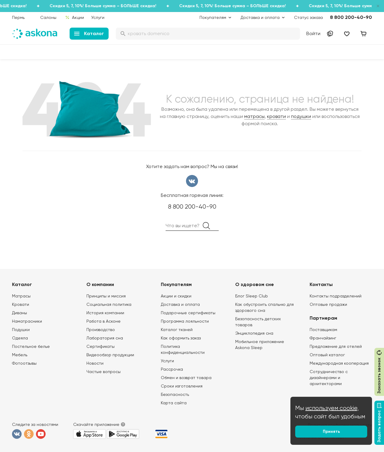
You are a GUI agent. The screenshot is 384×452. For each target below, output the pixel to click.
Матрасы (21, 296)
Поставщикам (323, 329)
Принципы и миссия (106, 296)
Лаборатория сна (104, 338)
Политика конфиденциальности (183, 349)
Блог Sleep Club (251, 296)
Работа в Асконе (103, 321)
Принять (331, 431)
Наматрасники (27, 321)
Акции (74, 17)
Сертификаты (100, 346)
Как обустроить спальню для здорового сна (264, 307)
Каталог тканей (177, 329)
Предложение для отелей (336, 346)
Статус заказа (308, 17)
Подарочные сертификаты (188, 312)
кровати (276, 116)
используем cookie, (332, 408)
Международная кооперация (339, 363)
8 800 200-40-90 (351, 17)
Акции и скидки (176, 296)
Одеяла (20, 338)
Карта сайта (174, 402)
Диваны (19, 312)
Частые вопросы (103, 371)
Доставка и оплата (180, 304)
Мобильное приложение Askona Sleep (259, 344)
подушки (301, 116)
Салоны (48, 17)
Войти (313, 33)
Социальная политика (108, 304)
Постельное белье (31, 346)
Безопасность (175, 394)
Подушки (21, 329)
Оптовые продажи (328, 304)
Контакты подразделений (336, 296)
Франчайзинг (323, 338)
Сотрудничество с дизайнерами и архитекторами (329, 377)
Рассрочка (172, 369)
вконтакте (192, 181)
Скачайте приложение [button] (96, 424)
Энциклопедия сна (254, 333)
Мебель (19, 354)
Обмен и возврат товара (186, 377)
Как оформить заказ (181, 338)
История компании (105, 312)
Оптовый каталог (327, 354)
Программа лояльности (185, 321)
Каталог (89, 33)
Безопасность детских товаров (258, 321)
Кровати (20, 304)
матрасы (254, 116)
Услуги (97, 17)
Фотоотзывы (24, 363)
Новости (95, 363)
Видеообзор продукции (110, 354)
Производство (100, 329)
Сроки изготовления (181, 386)
